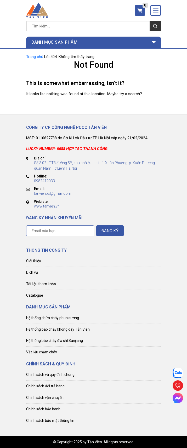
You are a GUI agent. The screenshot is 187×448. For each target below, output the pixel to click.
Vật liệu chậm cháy (41, 352)
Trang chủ (34, 56)
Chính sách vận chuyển (45, 397)
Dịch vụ (32, 272)
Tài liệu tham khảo (41, 284)
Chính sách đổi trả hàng (45, 386)
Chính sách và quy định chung (50, 374)
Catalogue (34, 295)
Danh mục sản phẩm (54, 42)
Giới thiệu (33, 261)
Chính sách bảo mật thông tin (50, 420)
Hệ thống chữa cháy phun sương (52, 318)
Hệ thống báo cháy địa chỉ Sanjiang (54, 340)
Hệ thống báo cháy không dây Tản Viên (58, 329)
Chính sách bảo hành (43, 409)
